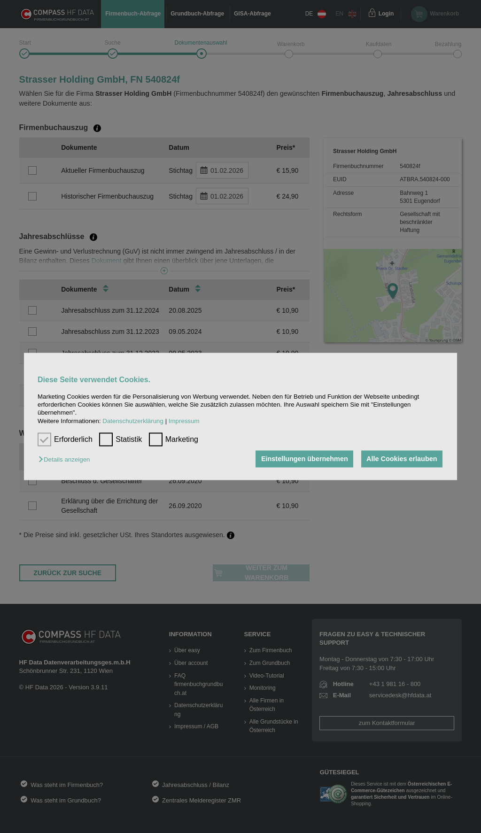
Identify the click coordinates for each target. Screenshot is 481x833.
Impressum (184, 420)
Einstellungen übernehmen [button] (304, 459)
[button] (66, 459)
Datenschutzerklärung (132, 420)
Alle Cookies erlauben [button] (401, 459)
